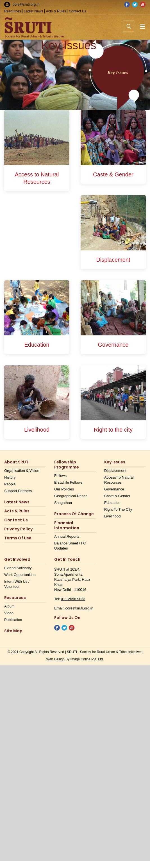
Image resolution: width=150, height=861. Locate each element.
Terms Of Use (17, 538)
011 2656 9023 (73, 599)
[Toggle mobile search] (128, 29)
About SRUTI (16, 462)
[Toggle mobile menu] (143, 27)
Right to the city (118, 509)
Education (112, 503)
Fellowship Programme (66, 464)
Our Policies (64, 489)
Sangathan (63, 503)
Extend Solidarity (18, 568)
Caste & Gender (117, 496)
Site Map (13, 631)
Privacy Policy (18, 529)
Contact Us (77, 11)
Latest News (33, 11)
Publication (13, 620)
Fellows (60, 476)
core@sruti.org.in (26, 4)
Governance (114, 489)
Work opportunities (19, 575)
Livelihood (112, 516)
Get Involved (17, 559)
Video (8, 613)
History (9, 477)
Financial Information (66, 525)
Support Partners (18, 491)
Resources (12, 11)
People (9, 484)
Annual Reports (66, 536)
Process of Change (74, 514)
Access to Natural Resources (119, 480)
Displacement (115, 470)
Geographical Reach (71, 496)
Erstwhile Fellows (68, 482)
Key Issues (114, 462)
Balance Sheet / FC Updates (70, 545)
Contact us (16, 520)
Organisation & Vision (21, 470)
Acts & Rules (56, 11)
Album (9, 606)
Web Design (55, 659)
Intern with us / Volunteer (16, 584)
